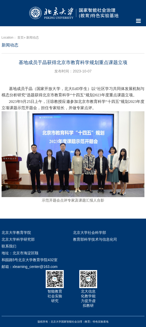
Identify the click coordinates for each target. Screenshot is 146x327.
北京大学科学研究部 (18, 239)
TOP (139, 293)
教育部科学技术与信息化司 (95, 239)
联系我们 (9, 246)
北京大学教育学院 (16, 232)
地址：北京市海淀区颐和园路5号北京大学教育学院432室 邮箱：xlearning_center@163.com (30, 260)
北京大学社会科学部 (89, 232)
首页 (20, 37)
